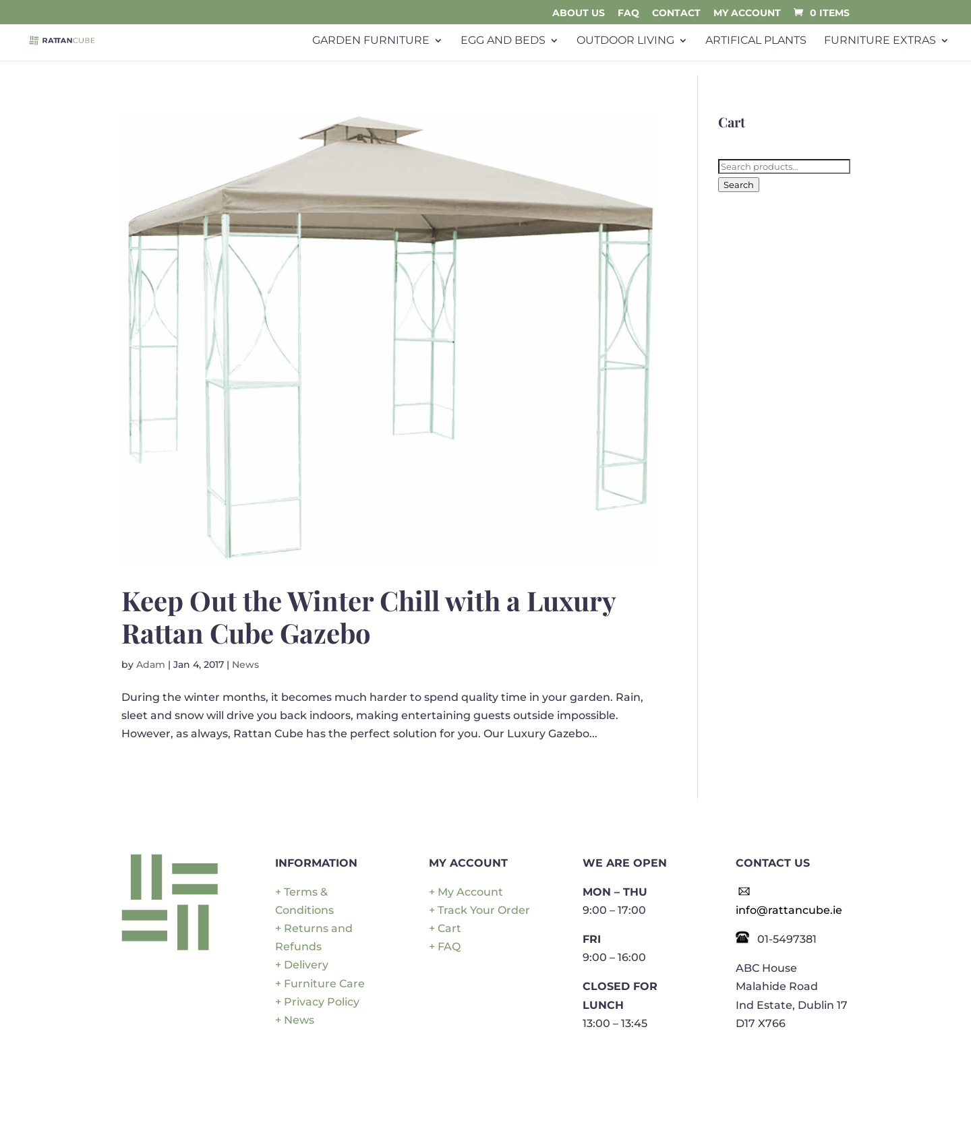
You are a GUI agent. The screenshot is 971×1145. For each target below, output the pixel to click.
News (245, 664)
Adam (150, 664)
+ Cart (445, 928)
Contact (676, 13)
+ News (294, 1020)
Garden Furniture (371, 41)
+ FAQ (445, 946)
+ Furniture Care (320, 983)
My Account (747, 13)
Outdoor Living (625, 41)
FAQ (628, 13)
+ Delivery (301, 964)
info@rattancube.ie (789, 910)
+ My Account (466, 892)
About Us (578, 13)
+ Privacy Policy (317, 1001)
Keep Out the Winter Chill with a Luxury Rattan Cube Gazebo (368, 616)
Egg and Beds (503, 41)
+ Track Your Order (479, 910)
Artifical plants (755, 41)
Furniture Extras (880, 41)
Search (739, 184)
